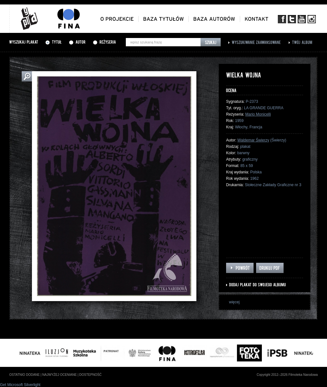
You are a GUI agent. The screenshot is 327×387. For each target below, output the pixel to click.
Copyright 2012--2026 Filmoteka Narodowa (287, 374)
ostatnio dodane (24, 374)
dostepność (90, 374)
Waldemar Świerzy (253, 140)
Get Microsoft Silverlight (20, 385)
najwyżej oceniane (59, 374)
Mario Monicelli (258, 114)
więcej (234, 302)
